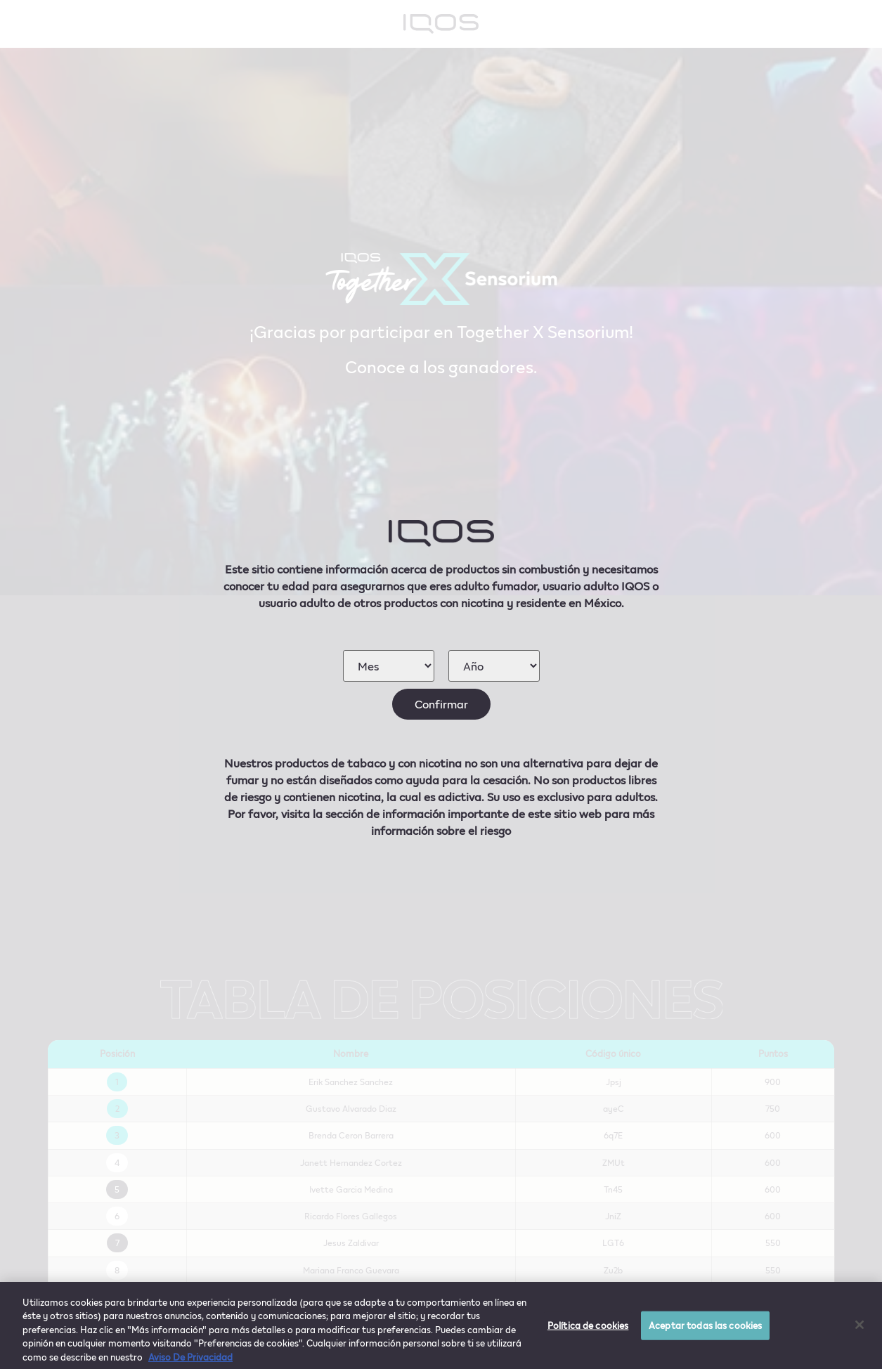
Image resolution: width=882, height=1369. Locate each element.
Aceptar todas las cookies (705, 1330)
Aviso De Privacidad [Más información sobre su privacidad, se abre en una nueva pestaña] (190, 1362)
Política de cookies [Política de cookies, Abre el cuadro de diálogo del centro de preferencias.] (587, 1330)
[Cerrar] (859, 1329)
